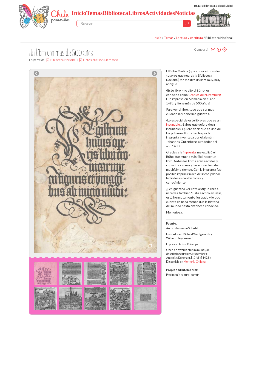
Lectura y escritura (189, 38)
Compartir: (202, 49)
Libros (136, 13)
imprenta (189, 152)
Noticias (185, 13)
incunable (173, 124)
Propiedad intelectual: (182, 270)
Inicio (79, 13)
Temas (94, 13)
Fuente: (171, 223)
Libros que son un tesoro (100, 60)
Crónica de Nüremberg (204, 95)
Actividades (160, 13)
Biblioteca (115, 13)
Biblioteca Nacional (219, 38)
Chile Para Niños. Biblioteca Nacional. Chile (44, 16)
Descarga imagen (149, 246)
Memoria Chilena (195, 261)
